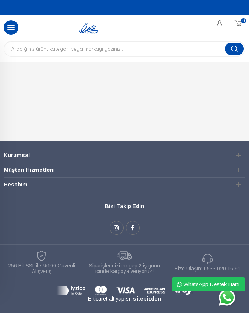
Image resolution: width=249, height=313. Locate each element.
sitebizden (147, 299)
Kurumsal (17, 155)
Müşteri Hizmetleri (29, 170)
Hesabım (16, 184)
